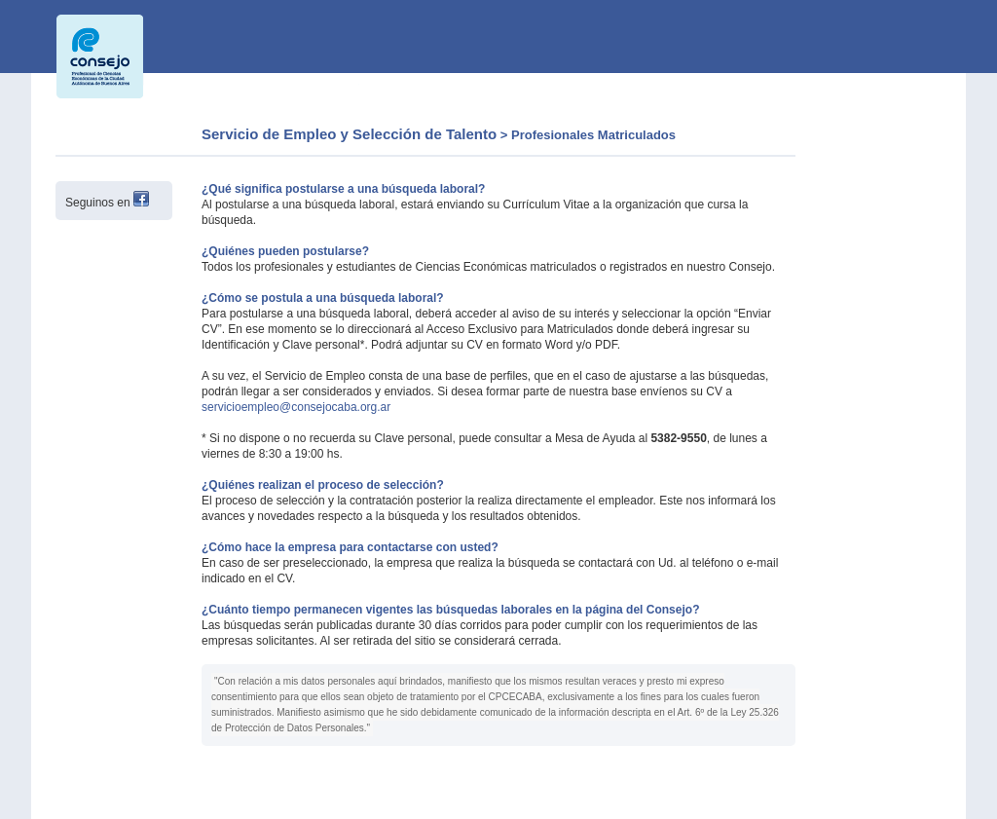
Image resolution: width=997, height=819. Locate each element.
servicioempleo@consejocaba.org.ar (296, 407)
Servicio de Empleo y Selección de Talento (349, 134)
